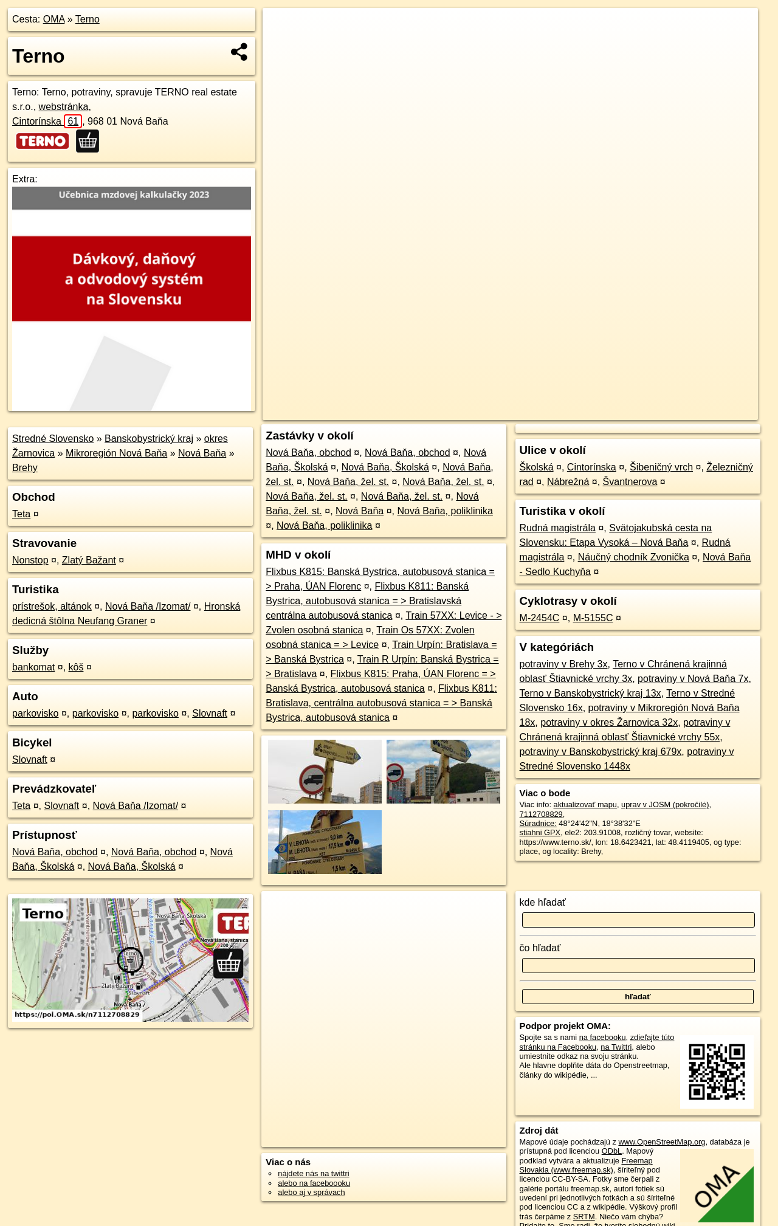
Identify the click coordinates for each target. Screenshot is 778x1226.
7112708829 (541, 814)
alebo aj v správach (311, 1192)
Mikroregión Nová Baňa (116, 453)
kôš (76, 667)
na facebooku (602, 1037)
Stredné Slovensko (53, 438)
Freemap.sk (610, 411)
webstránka (64, 107)
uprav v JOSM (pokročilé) (665, 804)
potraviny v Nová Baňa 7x (693, 678)
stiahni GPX (540, 832)
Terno (87, 19)
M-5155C (593, 618)
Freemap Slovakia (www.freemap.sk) (586, 1165)
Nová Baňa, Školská (132, 866)
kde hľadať (543, 902)
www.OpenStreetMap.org (661, 1141)
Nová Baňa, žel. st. (348, 482)
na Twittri (616, 1047)
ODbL (612, 1150)
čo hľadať (540, 948)
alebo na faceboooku (314, 1183)
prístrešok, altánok (52, 606)
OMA (54, 19)
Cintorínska (47, 121)
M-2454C (540, 618)
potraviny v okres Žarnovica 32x (609, 722)
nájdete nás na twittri (313, 1173)
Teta (21, 514)
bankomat (33, 667)
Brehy (25, 468)
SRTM (584, 1216)
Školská (537, 467)
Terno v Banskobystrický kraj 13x (590, 693)
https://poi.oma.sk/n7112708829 (703, 411)
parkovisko (35, 713)
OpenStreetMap (548, 411)
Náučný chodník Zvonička (633, 557)
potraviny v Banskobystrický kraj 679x (601, 751)
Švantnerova (630, 482)
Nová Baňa (202, 453)
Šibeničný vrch (661, 467)
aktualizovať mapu (585, 804)
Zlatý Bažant (89, 560)
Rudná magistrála (558, 528)
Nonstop (30, 560)
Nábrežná (568, 482)
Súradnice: (538, 823)
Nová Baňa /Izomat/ (148, 606)
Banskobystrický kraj (149, 438)
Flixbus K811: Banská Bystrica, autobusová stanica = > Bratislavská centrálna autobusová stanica (367, 601)
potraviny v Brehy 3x (564, 664)
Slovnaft (209, 713)
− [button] (283, 47)
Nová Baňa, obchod (55, 852)
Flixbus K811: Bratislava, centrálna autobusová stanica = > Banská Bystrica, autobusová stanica (381, 703)
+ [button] (283, 28)
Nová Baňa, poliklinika (444, 511)
